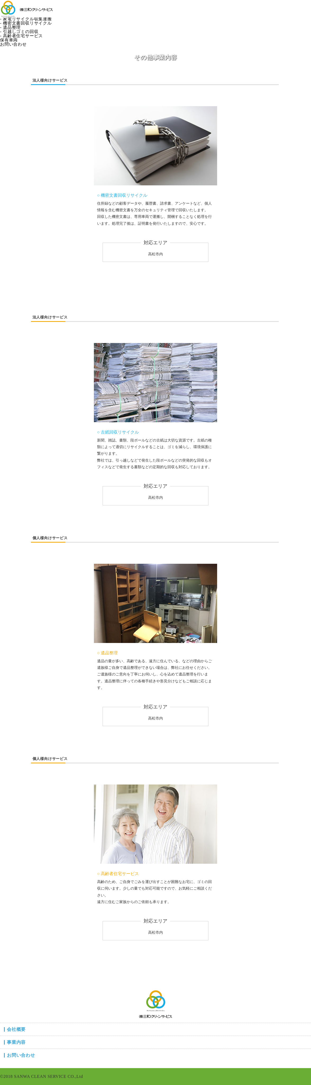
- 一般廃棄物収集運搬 (21, 10)
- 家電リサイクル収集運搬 (26, 19)
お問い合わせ (13, 44)
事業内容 (9, 6)
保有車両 (9, 40)
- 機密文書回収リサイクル (26, 23)
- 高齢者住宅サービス (21, 36)
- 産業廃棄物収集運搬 (21, 15)
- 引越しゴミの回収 (19, 32)
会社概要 (9, 2)
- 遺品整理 (10, 27)
